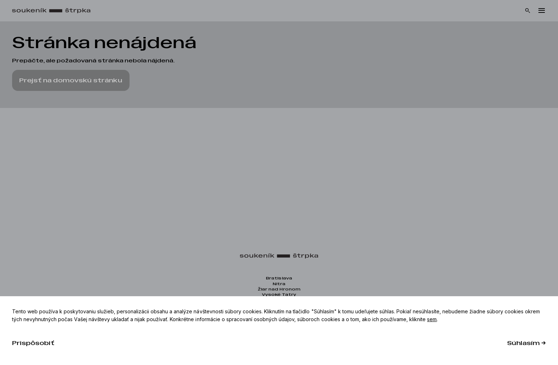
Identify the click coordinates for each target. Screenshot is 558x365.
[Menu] (541, 11)
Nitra (279, 284)
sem (432, 319)
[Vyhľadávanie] (528, 11)
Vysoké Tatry (279, 294)
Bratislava (279, 278)
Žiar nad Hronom (279, 289)
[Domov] (55, 11)
